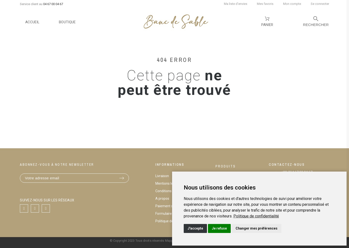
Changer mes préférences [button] (257, 228)
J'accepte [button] (195, 228)
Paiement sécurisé (169, 206)
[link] (256, 216)
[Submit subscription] (121, 178)
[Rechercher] (316, 22)
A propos (162, 198)
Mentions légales (168, 183)
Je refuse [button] (219, 228)
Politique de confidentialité (256, 216)
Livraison (162, 176)
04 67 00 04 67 (53, 4)
